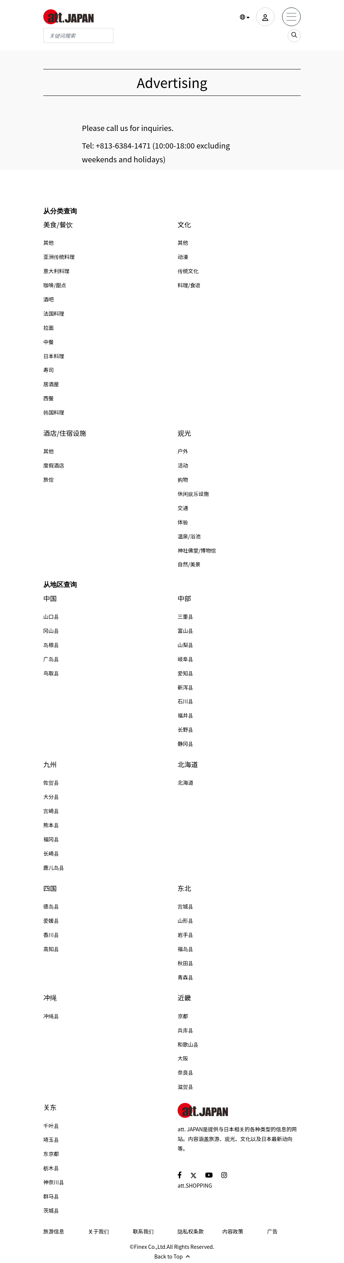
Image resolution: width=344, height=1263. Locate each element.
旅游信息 (53, 1231)
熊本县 (51, 825)
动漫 (183, 256)
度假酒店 (53, 465)
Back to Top (172, 1256)
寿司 (48, 369)
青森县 (185, 977)
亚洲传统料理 (59, 256)
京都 (183, 1016)
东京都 (51, 1153)
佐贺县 (51, 782)
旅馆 (48, 479)
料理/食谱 (189, 285)
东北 (184, 888)
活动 (183, 465)
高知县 (51, 949)
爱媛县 (51, 920)
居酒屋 (51, 384)
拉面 (48, 327)
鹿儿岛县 (53, 867)
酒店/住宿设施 (64, 433)
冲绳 (50, 997)
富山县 (185, 630)
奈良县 (185, 1072)
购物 (183, 479)
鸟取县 (51, 673)
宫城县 (185, 906)
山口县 (51, 616)
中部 (184, 598)
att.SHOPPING (195, 1185)
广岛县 (51, 659)
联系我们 (143, 1231)
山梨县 (185, 644)
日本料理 (53, 356)
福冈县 (51, 839)
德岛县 (51, 906)
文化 (184, 224)
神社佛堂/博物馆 (197, 550)
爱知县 (185, 673)
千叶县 (51, 1125)
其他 (48, 242)
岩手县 (185, 934)
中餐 (48, 342)
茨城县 (51, 1210)
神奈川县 (53, 1182)
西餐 (48, 398)
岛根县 (51, 644)
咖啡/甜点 (54, 285)
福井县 (185, 715)
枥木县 (51, 1168)
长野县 (185, 729)
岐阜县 (185, 659)
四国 (50, 888)
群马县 (51, 1196)
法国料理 (53, 313)
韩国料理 (53, 412)
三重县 (185, 616)
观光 (184, 433)
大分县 (51, 796)
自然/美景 (189, 564)
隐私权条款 (191, 1231)
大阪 (183, 1058)
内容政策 (232, 1231)
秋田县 (185, 963)
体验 (183, 522)
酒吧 (48, 299)
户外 (183, 451)
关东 (50, 1107)
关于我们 (98, 1231)
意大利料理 (56, 271)
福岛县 (185, 949)
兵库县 (185, 1030)
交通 (183, 508)
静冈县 (185, 743)
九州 (50, 764)
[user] (265, 16)
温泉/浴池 (189, 536)
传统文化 (188, 271)
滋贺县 (185, 1086)
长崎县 (51, 853)
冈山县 (51, 630)
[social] (180, 1175)
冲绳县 (51, 1016)
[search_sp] (294, 35)
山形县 (185, 920)
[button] (245, 17)
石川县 (185, 701)
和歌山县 (188, 1044)
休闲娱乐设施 (193, 493)
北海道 (188, 764)
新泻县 (185, 687)
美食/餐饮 (58, 224)
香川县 (51, 934)
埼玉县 (51, 1139)
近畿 (184, 997)
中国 (50, 598)
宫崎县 (51, 811)
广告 (272, 1231)
